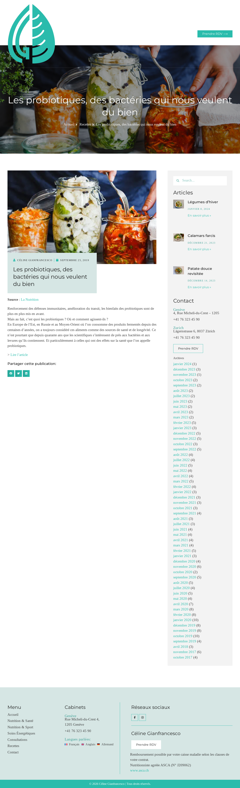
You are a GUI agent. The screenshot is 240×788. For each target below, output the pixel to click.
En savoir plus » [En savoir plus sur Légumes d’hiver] (199, 215)
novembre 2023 (184, 375)
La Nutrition (30, 300)
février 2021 (182, 551)
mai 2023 (180, 407)
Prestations (103, 34)
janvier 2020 (182, 620)
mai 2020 (180, 599)
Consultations (124, 34)
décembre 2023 (184, 369)
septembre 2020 (184, 577)
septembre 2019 (184, 641)
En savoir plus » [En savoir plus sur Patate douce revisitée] (199, 287)
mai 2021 (180, 535)
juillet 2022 (181, 460)
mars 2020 (180, 609)
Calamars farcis (201, 236)
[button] (11, 373)
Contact (154, 34)
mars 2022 (180, 481)
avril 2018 (180, 647)
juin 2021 (180, 529)
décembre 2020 (184, 561)
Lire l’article (19, 355)
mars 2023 (180, 417)
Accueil (86, 34)
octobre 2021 (182, 508)
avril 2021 (180, 540)
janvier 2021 (182, 556)
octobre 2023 (182, 380)
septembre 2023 (184, 385)
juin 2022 (180, 465)
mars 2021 (180, 545)
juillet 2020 (181, 588)
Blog (141, 34)
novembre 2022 (184, 439)
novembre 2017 (184, 652)
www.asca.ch (139, 770)
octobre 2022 (182, 444)
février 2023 (182, 423)
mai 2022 (180, 471)
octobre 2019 (182, 636)
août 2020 (180, 583)
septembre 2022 (184, 449)
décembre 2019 (184, 625)
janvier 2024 (182, 364)
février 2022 (182, 487)
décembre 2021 (184, 497)
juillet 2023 (181, 396)
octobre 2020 (182, 572)
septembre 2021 (184, 513)
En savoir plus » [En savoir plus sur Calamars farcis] (199, 249)
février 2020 (182, 615)
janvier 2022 (182, 492)
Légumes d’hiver (203, 202)
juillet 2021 (181, 524)
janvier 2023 (182, 428)
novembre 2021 (184, 503)
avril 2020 (180, 604)
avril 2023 (180, 412)
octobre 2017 (182, 657)
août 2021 (180, 519)
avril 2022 (180, 476)
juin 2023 (180, 401)
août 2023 (180, 391)
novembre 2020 (184, 567)
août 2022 (180, 455)
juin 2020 (180, 593)
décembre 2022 (184, 433)
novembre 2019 (184, 631)
